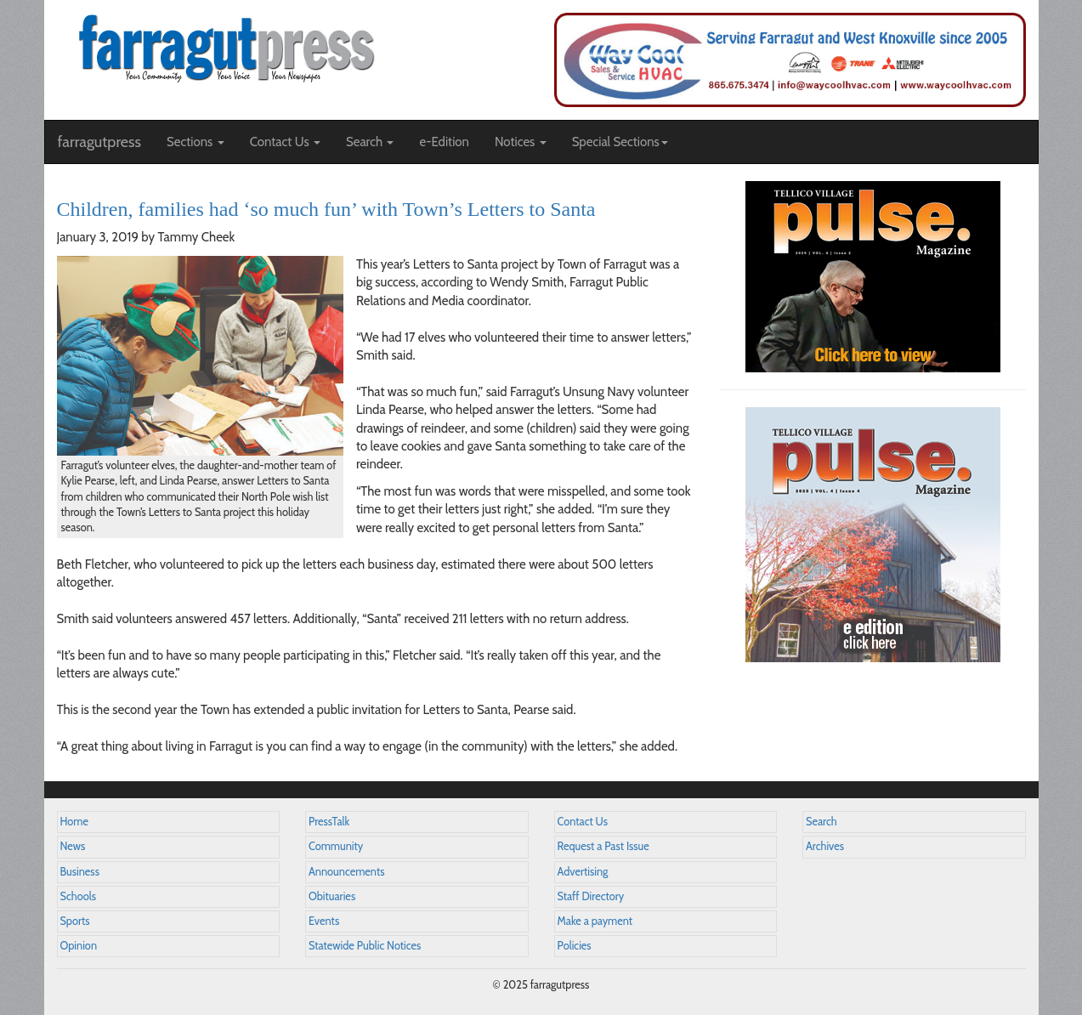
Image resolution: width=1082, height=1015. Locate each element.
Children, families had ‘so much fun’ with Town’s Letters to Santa (326, 209)
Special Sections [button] (620, 142)
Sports (75, 921)
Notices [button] (521, 142)
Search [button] (370, 142)
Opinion (79, 945)
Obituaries (332, 896)
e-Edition (444, 142)
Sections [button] (195, 142)
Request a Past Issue (603, 846)
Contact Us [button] (285, 142)
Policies (575, 945)
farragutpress (99, 142)
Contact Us (583, 821)
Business (79, 871)
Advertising (583, 871)
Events (324, 921)
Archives (825, 846)
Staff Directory (591, 896)
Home (74, 821)
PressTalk (329, 821)
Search (821, 821)
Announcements (346, 871)
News (73, 846)
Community (336, 846)
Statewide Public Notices (365, 945)
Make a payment (595, 921)
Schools (78, 896)
